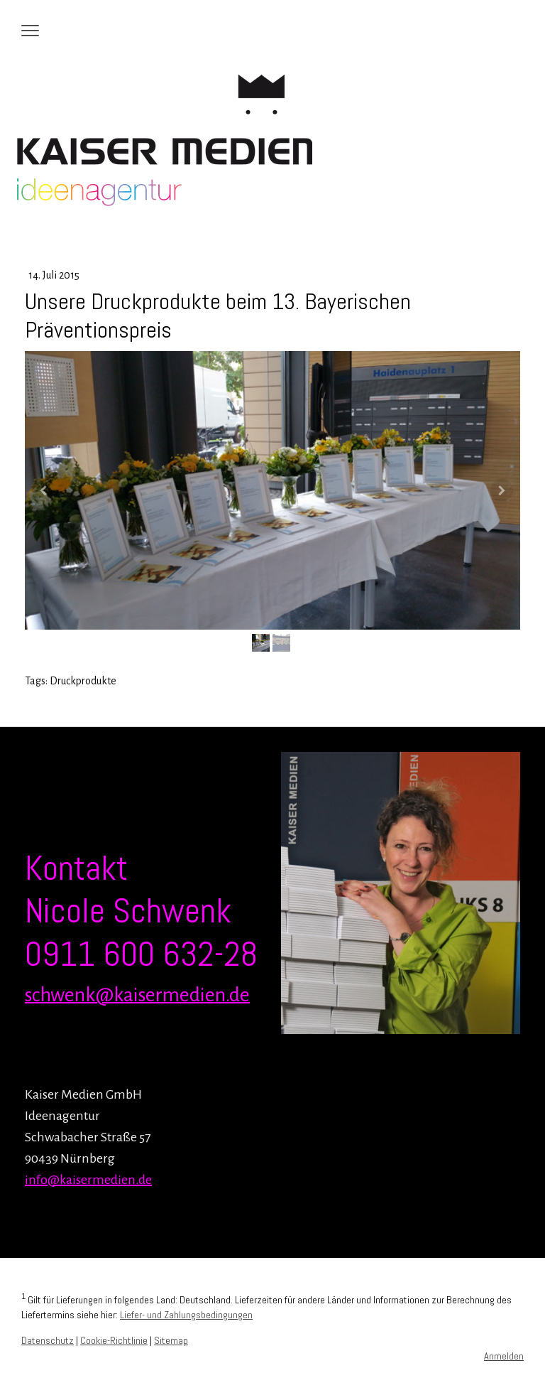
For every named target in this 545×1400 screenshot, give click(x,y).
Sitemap (171, 1340)
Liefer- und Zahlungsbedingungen (186, 1314)
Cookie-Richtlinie (114, 1340)
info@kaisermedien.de (88, 1180)
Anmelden (504, 1356)
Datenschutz (47, 1340)
